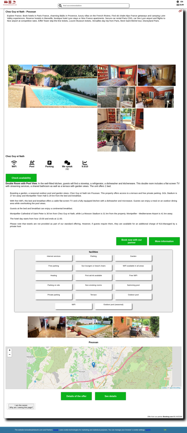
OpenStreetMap (175, 388)
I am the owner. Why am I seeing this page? (21, 406)
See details (111, 396)
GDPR (147, 430)
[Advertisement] (93, 43)
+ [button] (10, 350)
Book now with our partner (131, 241)
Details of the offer (76, 396)
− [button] (10, 355)
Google (56, 430)
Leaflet (164, 388)
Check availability (21, 178)
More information (164, 241)
